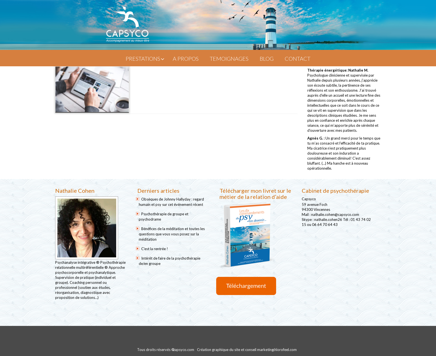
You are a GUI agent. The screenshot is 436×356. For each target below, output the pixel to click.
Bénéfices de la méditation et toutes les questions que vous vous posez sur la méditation (172, 234)
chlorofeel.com (285, 349)
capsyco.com (183, 349)
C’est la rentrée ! (154, 249)
